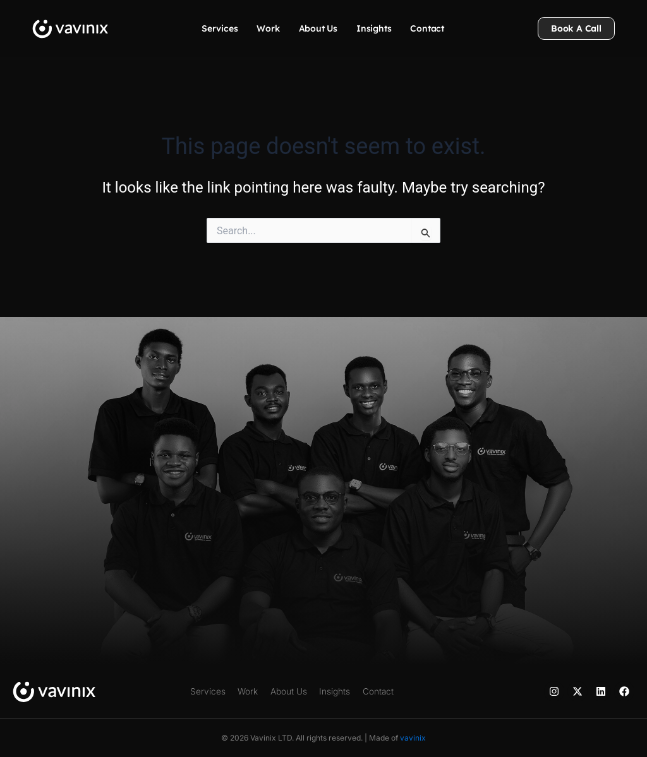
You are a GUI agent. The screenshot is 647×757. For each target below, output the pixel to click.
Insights (373, 28)
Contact (427, 28)
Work (268, 28)
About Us (318, 28)
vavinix (413, 737)
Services (220, 28)
